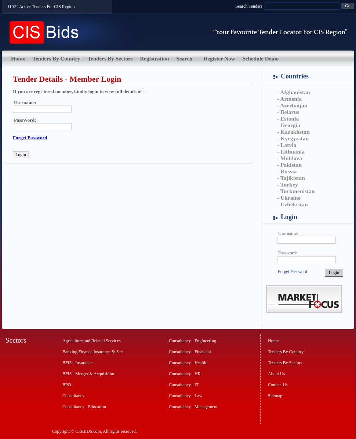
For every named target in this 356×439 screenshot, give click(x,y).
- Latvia (286, 145)
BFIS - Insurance (77, 362)
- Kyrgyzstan (293, 138)
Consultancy (73, 395)
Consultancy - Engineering (192, 340)
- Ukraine (289, 198)
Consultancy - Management (193, 406)
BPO (66, 384)
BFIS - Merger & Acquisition (88, 373)
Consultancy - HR (185, 373)
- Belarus (288, 112)
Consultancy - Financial (190, 351)
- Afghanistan (293, 92)
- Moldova (289, 158)
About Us (276, 373)
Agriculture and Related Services (91, 340)
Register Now (219, 59)
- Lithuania (291, 151)
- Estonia (288, 118)
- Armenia (289, 99)
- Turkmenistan (296, 191)
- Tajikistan (291, 178)
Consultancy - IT (184, 384)
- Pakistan (289, 165)
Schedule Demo (260, 59)
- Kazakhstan (293, 132)
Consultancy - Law (185, 395)
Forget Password (292, 271)
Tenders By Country (56, 59)
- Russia (287, 171)
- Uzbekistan (292, 204)
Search (185, 59)
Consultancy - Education (84, 406)
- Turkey (287, 184)
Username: (288, 233)
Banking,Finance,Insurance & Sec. (93, 351)
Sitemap (275, 395)
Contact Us (278, 384)
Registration (154, 59)
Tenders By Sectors (110, 59)
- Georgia (288, 125)
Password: (287, 252)
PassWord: (25, 120)
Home (18, 59)
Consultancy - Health (187, 362)
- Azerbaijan (292, 105)
